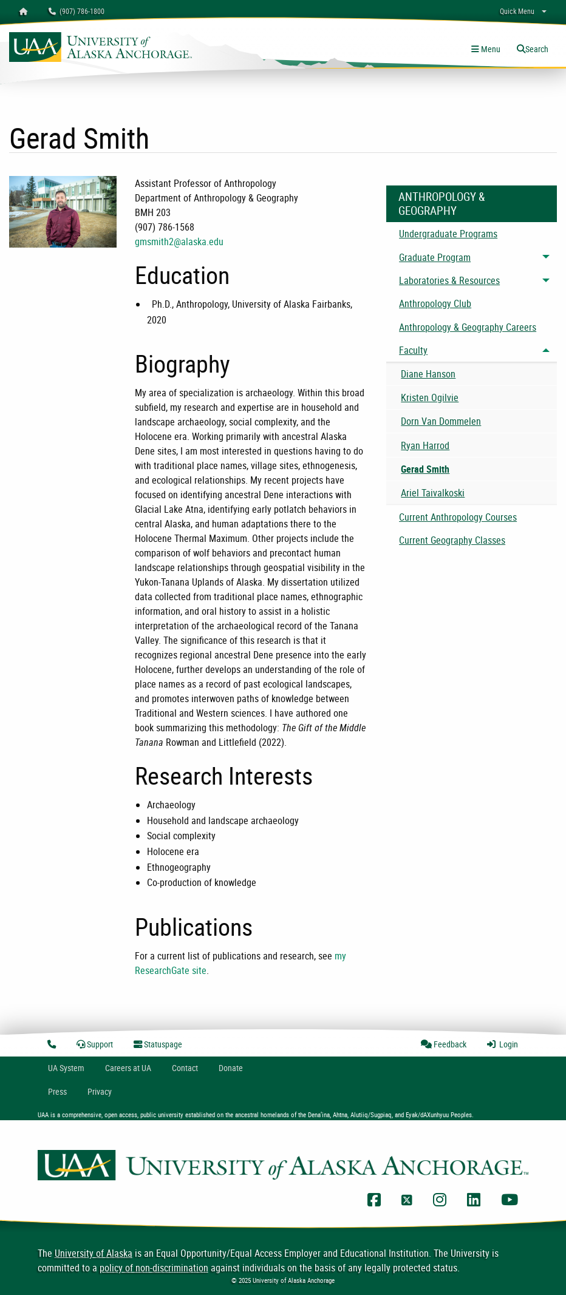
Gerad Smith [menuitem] (425, 469)
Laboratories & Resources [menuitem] (449, 280)
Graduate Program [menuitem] (435, 257)
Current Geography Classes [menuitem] (452, 540)
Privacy (99, 1091)
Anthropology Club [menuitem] (435, 303)
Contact (185, 1068)
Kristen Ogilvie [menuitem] (430, 397)
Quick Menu (517, 11)
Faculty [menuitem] (413, 350)
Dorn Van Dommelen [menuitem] (441, 421)
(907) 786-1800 (76, 11)
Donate (231, 1068)
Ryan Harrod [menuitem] (425, 445)
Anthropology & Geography (441, 203)
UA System (66, 1068)
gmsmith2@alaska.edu (179, 241)
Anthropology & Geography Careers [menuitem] (467, 327)
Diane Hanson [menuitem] (428, 373)
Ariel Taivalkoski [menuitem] (433, 492)
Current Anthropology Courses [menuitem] (458, 517)
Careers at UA (128, 1068)
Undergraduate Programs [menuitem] (448, 233)
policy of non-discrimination (154, 1267)
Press (57, 1091)
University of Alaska (93, 1253)
